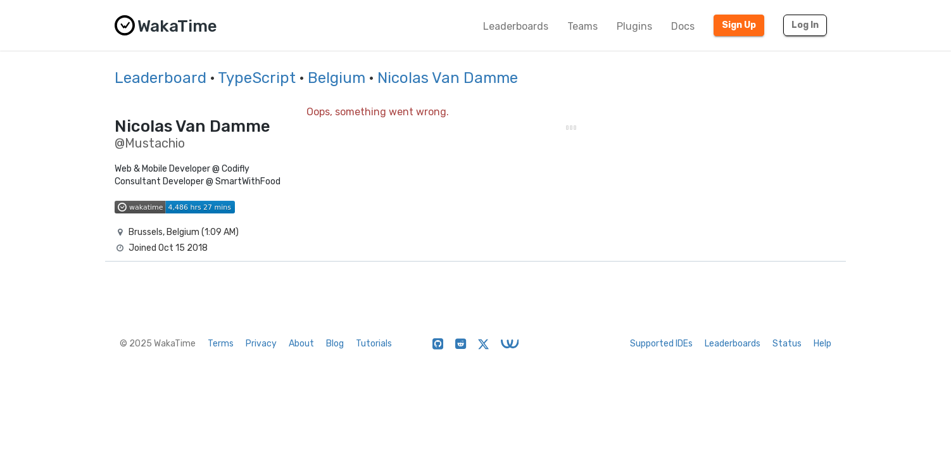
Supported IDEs (661, 343)
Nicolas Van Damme (447, 78)
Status (787, 343)
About (301, 343)
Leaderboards (515, 26)
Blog (335, 343)
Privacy (261, 343)
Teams (582, 26)
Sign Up (739, 25)
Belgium (336, 78)
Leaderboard (160, 78)
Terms (221, 343)
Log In (805, 25)
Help (822, 343)
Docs (683, 26)
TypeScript (257, 78)
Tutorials (374, 343)
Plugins (634, 26)
